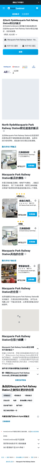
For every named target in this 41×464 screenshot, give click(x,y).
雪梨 (32, 457)
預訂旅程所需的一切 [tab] (10, 410)
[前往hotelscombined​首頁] (15, 8)
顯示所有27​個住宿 (9, 261)
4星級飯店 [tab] (17, 395)
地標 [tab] (14, 400)
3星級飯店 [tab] (6, 395)
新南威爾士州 (20, 457)
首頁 (2, 457)
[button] (38, 2)
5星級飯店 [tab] (28, 395)
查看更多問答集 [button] (20, 380)
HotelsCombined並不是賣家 (21, 439)
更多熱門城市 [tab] (8, 405)
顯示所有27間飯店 (9, 147)
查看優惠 (31, 166)
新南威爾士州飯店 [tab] (26, 400)
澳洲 (8, 457)
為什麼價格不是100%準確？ (21, 447)
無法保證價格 (35, 431)
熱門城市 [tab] (19, 405)
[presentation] (4, 131)
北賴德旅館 (6, 421)
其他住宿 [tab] (6, 400)
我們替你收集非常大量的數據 (21, 443)
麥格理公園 (9, 461)
